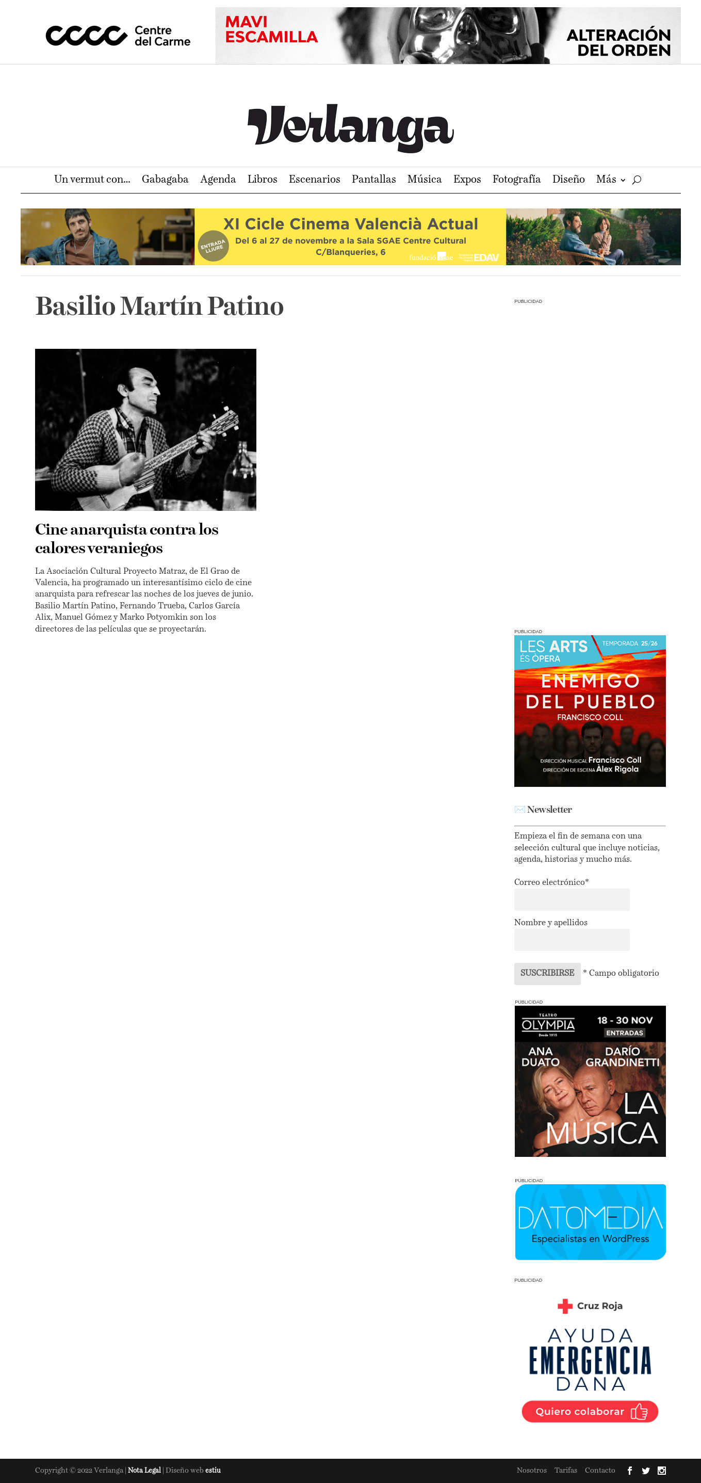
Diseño (568, 180)
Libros (263, 180)
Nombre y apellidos (551, 923)
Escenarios (314, 180)
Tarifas (566, 1470)
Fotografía (517, 180)
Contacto (600, 1470)
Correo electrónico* (551, 883)
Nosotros (532, 1470)
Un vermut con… (92, 180)
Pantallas (374, 180)
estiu (213, 1471)
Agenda (218, 180)
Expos (467, 180)
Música (424, 180)
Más (606, 180)
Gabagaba (165, 180)
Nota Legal (145, 1471)
